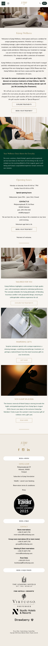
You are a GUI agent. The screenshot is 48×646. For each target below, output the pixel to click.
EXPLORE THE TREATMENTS (24, 303)
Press (24, 490)
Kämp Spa (19, 68)
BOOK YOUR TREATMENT (24, 111)
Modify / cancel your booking (24, 481)
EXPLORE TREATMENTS (24, 104)
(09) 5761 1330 (26, 210)
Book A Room (24, 458)
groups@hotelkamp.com (24, 544)
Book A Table (24, 521)
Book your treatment (24, 229)
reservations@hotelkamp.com (24, 535)
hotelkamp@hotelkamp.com (24, 563)
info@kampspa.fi (24, 213)
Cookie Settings (24, 631)
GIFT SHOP (24, 360)
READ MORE (24, 420)
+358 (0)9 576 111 (24, 560)
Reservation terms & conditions (24, 485)
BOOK (44, 3)
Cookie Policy (32, 631)
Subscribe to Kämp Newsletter (24, 476)
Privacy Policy (16, 631)
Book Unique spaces (24, 570)
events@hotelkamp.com (24, 553)
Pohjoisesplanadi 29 (24, 467)
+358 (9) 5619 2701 (24, 532)
